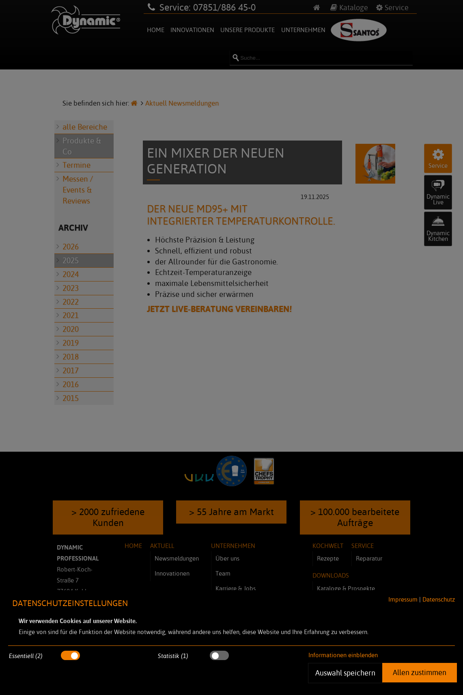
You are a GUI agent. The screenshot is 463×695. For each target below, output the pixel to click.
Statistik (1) (173, 656)
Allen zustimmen (419, 672)
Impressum (403, 599)
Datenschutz (438, 599)
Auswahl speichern (345, 673)
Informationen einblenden (343, 655)
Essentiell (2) (26, 656)
